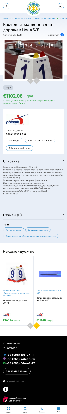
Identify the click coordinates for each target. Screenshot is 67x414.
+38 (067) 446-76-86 (19, 358)
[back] (6, 6)
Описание (11, 161)
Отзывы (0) (12, 215)
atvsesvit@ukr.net (13, 381)
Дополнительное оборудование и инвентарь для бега (31, 236)
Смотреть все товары (40, 140)
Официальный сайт (19, 148)
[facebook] (5, 389)
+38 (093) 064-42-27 (19, 363)
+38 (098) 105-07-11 (18, 354)
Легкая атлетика (13, 230)
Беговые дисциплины (38, 230)
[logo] (33, 8)
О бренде (14, 140)
